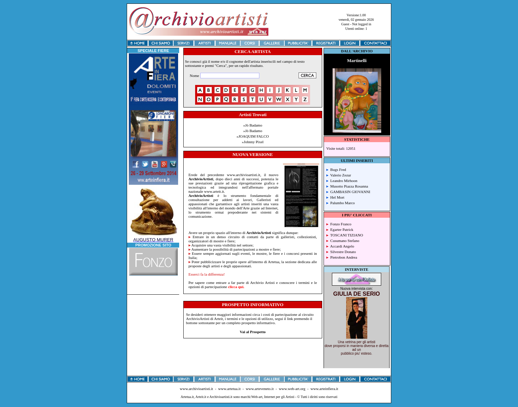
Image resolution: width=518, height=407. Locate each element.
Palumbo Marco (340, 203)
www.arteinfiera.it (324, 389)
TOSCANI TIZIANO (344, 235)
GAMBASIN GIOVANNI (348, 192)
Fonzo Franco (338, 224)
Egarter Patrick (339, 229)
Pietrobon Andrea (341, 257)
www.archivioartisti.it (196, 389)
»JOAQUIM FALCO (252, 136)
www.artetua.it (229, 389)
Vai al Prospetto (253, 332)
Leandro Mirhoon (341, 181)
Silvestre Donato (341, 252)
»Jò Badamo (252, 125)
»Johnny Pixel (253, 142)
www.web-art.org (292, 389)
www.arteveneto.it (260, 389)
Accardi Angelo (340, 246)
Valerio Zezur (338, 175)
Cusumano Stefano (342, 241)
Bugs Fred (336, 169)
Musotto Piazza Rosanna (347, 186)
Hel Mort (335, 197)
